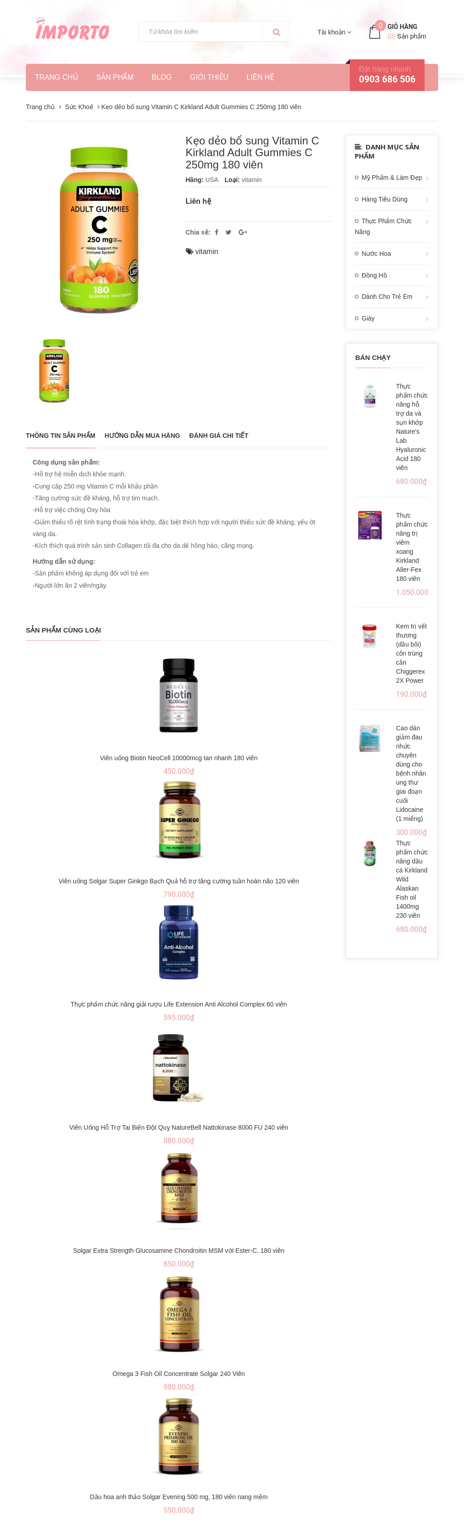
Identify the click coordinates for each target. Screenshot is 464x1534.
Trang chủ (56, 77)
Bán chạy (373, 357)
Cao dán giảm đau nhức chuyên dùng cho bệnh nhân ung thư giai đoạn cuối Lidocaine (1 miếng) (411, 773)
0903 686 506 (387, 79)
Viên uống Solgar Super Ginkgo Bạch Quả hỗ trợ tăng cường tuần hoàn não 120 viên (178, 881)
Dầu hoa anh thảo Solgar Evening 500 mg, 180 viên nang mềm (178, 1496)
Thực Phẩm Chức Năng (383, 226)
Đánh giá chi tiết (218, 435)
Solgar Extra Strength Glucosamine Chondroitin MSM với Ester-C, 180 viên (179, 1250)
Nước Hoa (376, 253)
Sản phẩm (115, 77)
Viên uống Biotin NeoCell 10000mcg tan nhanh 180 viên (179, 758)
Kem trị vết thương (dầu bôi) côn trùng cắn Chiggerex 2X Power (411, 653)
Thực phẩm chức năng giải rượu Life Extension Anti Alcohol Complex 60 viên (179, 1004)
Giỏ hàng (402, 26)
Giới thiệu (209, 77)
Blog (162, 77)
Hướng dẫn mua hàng (142, 435)
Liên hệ (260, 77)
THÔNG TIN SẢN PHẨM (60, 435)
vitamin (206, 251)
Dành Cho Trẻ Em (387, 296)
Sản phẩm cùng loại (63, 630)
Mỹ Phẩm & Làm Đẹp (392, 177)
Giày (368, 318)
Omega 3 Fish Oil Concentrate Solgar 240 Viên (178, 1373)
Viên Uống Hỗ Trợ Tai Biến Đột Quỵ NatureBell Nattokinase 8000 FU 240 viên (178, 1127)
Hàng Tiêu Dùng (384, 199)
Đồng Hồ (374, 275)
